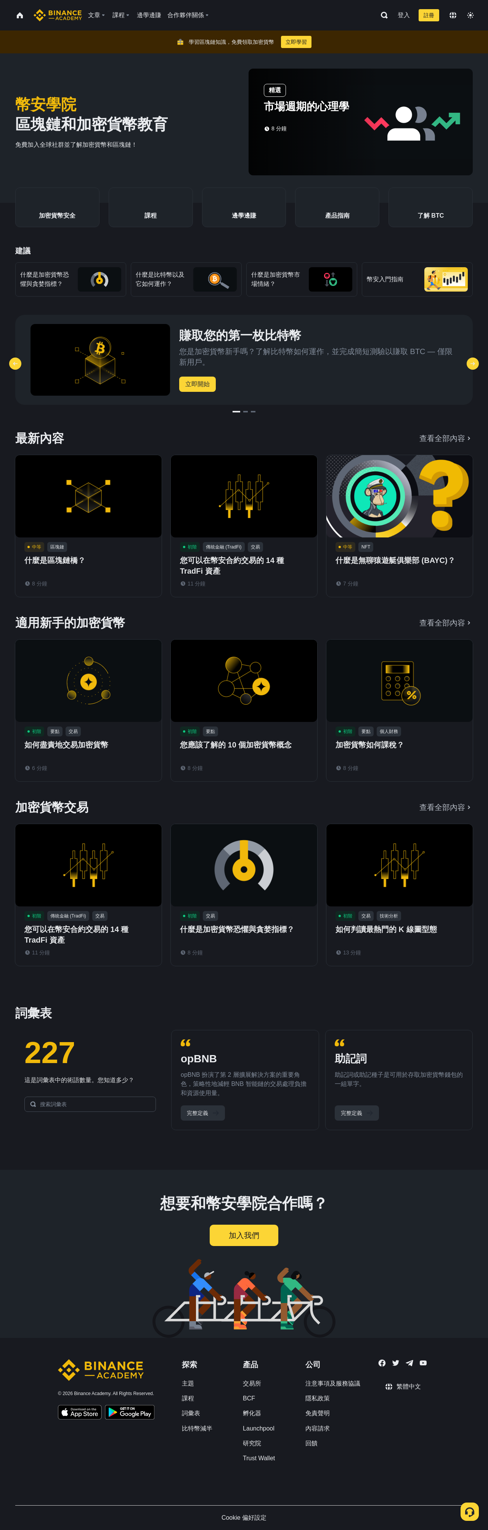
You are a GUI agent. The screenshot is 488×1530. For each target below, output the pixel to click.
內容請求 (317, 1428)
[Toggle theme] (470, 15)
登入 (404, 15)
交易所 (252, 1383)
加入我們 (244, 1235)
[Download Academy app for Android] (129, 1413)
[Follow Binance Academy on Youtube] (423, 1362)
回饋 (311, 1443)
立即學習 (296, 42)
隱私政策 (317, 1398)
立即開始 (197, 384)
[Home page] (58, 15)
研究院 (252, 1443)
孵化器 (252, 1413)
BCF (249, 1398)
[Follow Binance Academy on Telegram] (409, 1363)
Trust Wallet (259, 1458)
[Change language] (453, 15)
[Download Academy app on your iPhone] (80, 1413)
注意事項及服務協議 (332, 1383)
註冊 (429, 15)
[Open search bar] (382, 15)
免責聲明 (317, 1413)
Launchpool (258, 1428)
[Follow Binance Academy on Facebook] (382, 1363)
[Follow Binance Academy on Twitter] (396, 1363)
